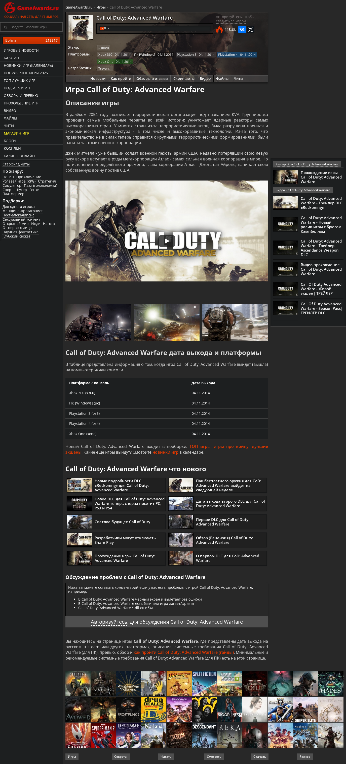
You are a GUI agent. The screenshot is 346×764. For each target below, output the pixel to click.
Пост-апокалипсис (18, 215)
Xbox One (105, 61)
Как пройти (121, 78)
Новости (97, 78)
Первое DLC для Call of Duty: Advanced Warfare (222, 521)
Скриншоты (184, 78)
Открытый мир (16, 223)
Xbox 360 (105, 54)
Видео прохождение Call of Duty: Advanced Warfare (321, 269)
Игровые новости (21, 50)
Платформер (13, 193)
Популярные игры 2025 (26, 73)
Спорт (8, 189)
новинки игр (165, 452)
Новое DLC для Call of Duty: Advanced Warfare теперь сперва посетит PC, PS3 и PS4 (130, 503)
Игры (101, 7)
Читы (9, 125)
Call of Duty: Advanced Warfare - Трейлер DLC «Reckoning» (322, 203)
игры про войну (231, 446)
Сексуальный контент (21, 219)
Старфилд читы (16, 164)
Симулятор (12, 185)
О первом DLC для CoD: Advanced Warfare (227, 558)
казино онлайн (19, 155)
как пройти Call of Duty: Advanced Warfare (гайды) (184, 652)
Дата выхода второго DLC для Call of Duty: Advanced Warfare (230, 503)
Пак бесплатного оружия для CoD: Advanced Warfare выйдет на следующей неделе (228, 485)
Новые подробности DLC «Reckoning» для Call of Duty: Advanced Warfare (122, 485)
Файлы (10, 118)
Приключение (28, 176)
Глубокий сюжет (16, 236)
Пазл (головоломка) (40, 185)
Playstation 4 (228, 54)
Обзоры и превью (21, 95)
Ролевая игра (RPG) (19, 181)
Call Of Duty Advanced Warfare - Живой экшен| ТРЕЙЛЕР (321, 289)
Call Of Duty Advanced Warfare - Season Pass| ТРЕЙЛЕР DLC (322, 308)
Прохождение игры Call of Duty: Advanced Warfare (125, 558)
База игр (12, 57)
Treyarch (104, 68)
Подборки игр (17, 88)
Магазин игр (16, 133)
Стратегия (47, 181)
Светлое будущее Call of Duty (122, 521)
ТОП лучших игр (19, 80)
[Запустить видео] (166, 241)
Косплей (12, 148)
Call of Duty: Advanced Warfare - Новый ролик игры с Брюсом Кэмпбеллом (321, 224)
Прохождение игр (21, 103)
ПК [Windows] (144, 54)
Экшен (8, 176)
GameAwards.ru (79, 7)
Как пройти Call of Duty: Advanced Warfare (307, 164)
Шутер (21, 189)
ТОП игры (200, 446)
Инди (36, 223)
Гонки (34, 189)
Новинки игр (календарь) (28, 65)
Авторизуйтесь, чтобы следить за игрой (235, 18)
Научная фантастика (21, 231)
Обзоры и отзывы (152, 78)
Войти (31, 40)
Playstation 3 (186, 54)
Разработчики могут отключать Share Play (125, 540)
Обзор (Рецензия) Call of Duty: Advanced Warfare (224, 540)
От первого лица (17, 227)
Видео (10, 110)
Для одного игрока (19, 206)
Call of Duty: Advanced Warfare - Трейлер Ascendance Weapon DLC (321, 248)
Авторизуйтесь (109, 621)
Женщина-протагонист (23, 210)
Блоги (10, 140)
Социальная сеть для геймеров (31, 9)
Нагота (49, 223)
